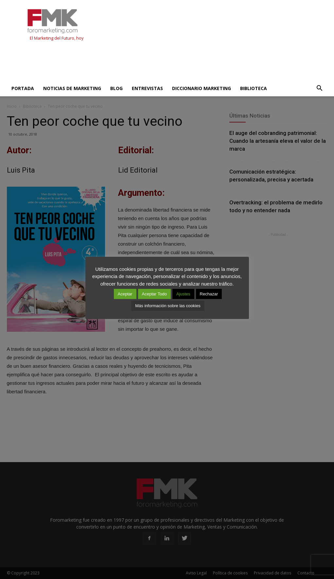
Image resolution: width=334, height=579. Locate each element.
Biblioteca (253, 88)
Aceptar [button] (125, 293)
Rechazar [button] (209, 293)
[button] (319, 88)
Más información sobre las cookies (167, 305)
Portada (22, 88)
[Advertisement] (125, 63)
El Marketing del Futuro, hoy (56, 38)
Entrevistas (147, 88)
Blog (116, 88)
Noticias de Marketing (72, 88)
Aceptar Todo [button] (154, 293)
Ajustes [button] (183, 293)
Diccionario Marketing (201, 88)
